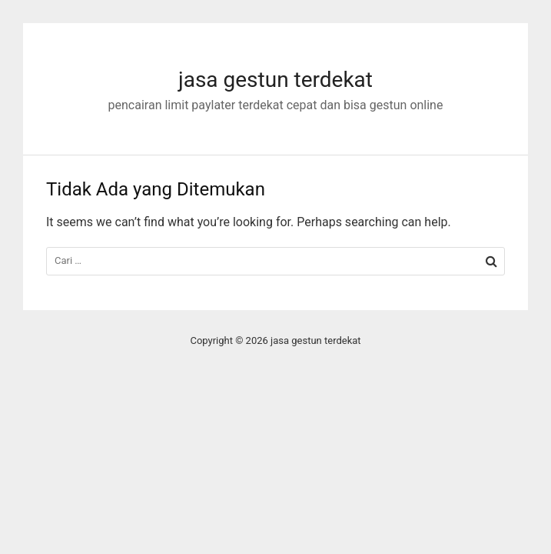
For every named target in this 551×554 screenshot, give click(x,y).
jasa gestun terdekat (275, 79)
